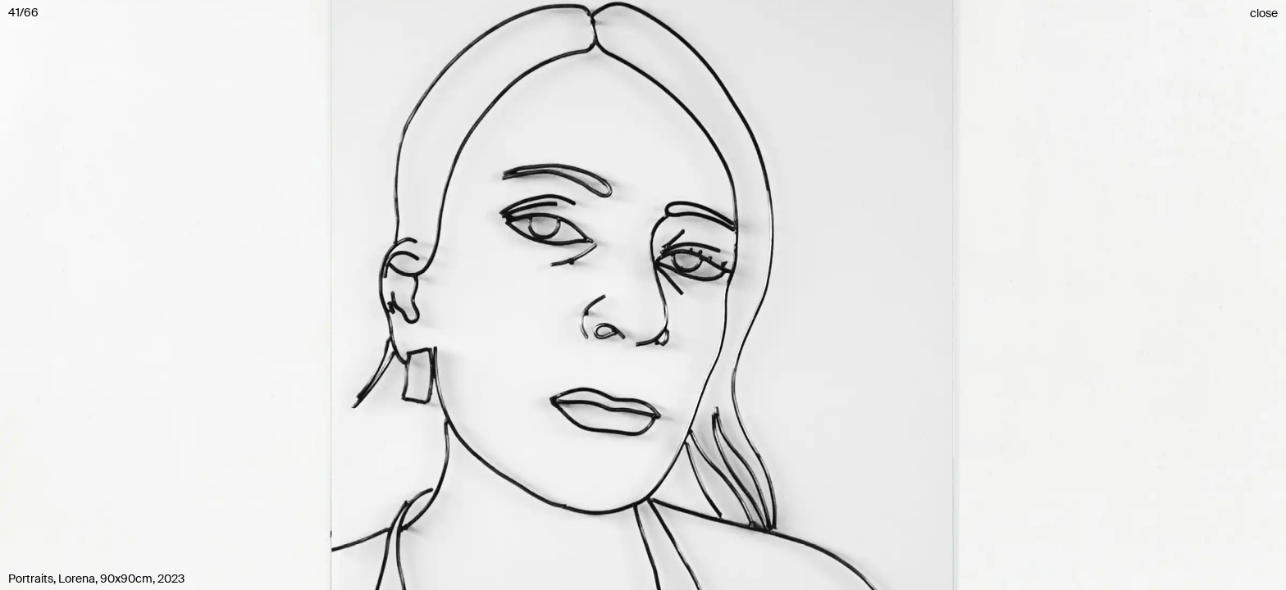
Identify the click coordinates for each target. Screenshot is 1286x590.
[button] (643, 295)
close (1264, 13)
